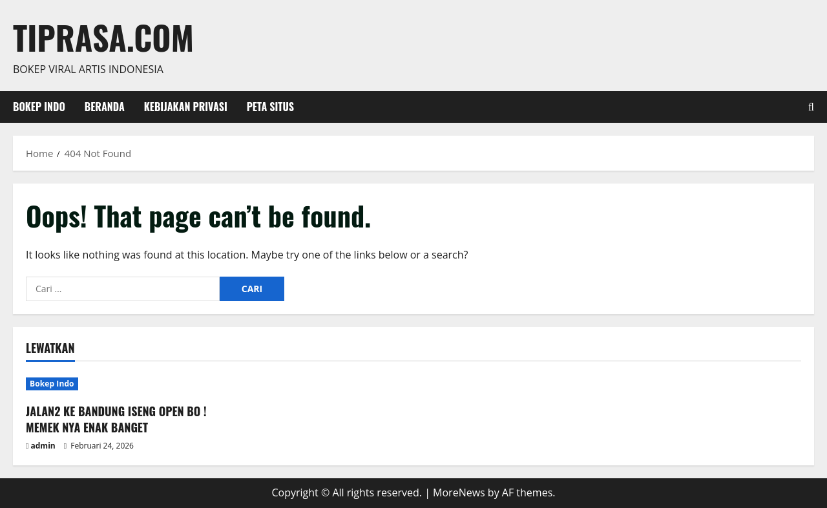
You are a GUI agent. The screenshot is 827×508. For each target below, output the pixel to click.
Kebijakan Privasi (185, 106)
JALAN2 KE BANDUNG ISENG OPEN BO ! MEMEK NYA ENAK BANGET (116, 419)
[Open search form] (811, 107)
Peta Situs (270, 106)
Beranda (105, 106)
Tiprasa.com (103, 37)
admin (43, 445)
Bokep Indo (39, 106)
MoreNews (459, 492)
